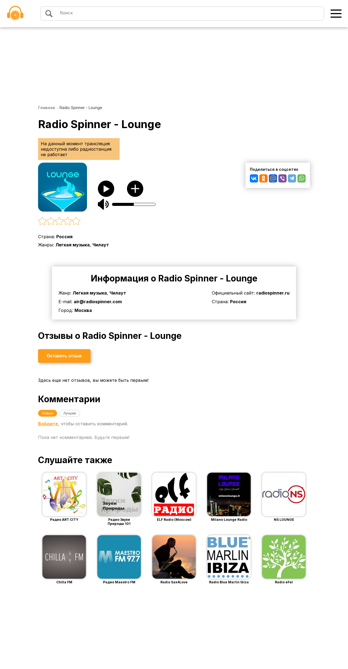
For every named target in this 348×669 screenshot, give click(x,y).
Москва (83, 310)
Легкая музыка (72, 244)
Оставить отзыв (64, 356)
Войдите (48, 423)
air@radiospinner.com (98, 301)
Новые (47, 413)
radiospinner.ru (273, 293)
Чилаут (100, 244)
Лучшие (69, 413)
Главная (46, 107)
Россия (64, 236)
